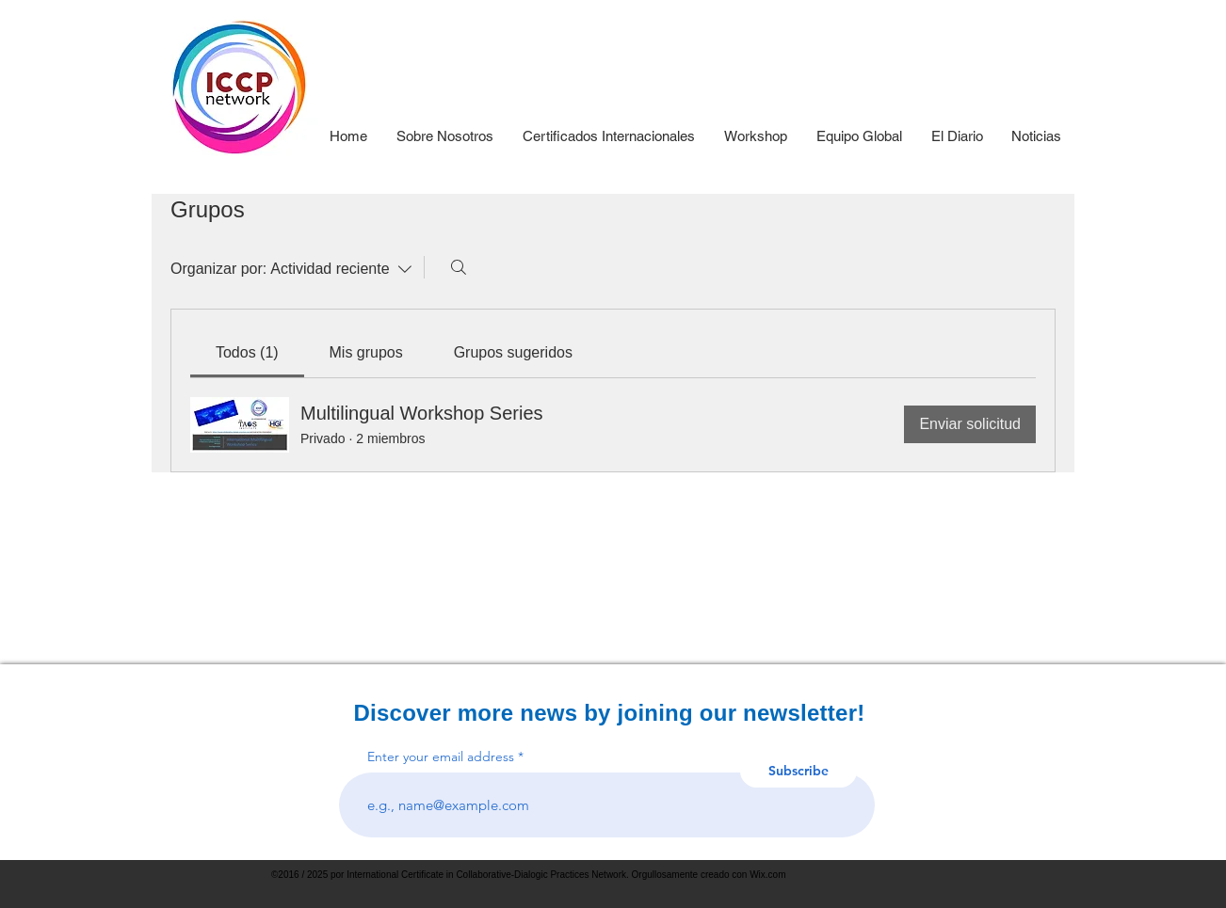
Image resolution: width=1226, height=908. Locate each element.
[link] (247, 352)
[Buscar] (458, 267)
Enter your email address (440, 756)
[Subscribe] (798, 771)
